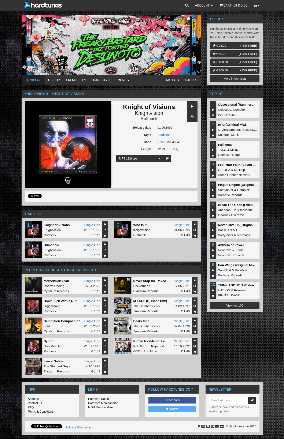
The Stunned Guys (146, 306)
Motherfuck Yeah (56, 281)
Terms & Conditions (41, 411)
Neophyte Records (231, 255)
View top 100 (234, 305)
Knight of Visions (57, 225)
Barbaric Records (230, 195)
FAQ (31, 407)
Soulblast (224, 270)
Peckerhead (141, 286)
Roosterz (241, 270)
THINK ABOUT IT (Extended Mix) (242, 285)
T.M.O (222, 149)
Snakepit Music (229, 134)
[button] (187, 5)
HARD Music (227, 114)
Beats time (141, 321)
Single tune (92, 225)
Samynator (225, 190)
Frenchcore (76, 80)
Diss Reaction (53, 346)
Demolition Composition (62, 321)
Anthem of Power (231, 245)
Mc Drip (239, 170)
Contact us (35, 403)
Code (147, 142)
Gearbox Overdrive (231, 215)
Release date (142, 127)
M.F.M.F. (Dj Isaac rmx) (150, 301)
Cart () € (233, 5)
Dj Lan (49, 341)
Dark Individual (242, 210)
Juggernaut (52, 306)
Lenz (47, 326)
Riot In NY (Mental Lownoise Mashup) (161, 341)
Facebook (172, 400)
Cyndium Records (56, 291)
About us (34, 399)
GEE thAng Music (145, 351)
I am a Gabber (54, 361)
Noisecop (224, 109)
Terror (54, 80)
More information (235, 78)
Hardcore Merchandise (103, 403)
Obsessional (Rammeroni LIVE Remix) (247, 104)
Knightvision (149, 113)
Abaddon (224, 210)
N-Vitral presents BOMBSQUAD (240, 129)
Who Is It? (140, 225)
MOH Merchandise (100, 407)
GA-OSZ (224, 170)
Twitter (172, 409)
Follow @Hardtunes (79, 427)
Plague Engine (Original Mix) (239, 185)
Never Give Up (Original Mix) (239, 225)
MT (235, 230)
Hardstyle (102, 80)
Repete (156, 346)
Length (146, 149)
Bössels (223, 230)
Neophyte (225, 250)
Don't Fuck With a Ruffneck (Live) (69, 301)
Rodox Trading (54, 286)
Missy (234, 149)
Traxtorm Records (145, 311)
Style (147, 134)
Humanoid (51, 245)
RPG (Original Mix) (232, 124)
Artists (172, 80)
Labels (191, 80)
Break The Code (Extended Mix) (242, 205)
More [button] (123, 80)
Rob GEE (140, 346)
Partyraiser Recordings (234, 235)
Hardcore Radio (98, 399)
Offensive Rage (229, 155)
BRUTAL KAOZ (229, 295)
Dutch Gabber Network (234, 175)
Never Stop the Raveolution (154, 281)
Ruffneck (149, 118)
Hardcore (33, 80)
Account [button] (204, 5)
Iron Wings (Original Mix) (236, 265)
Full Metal (225, 144)
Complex (239, 109)
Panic (239, 250)
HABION (224, 290)
